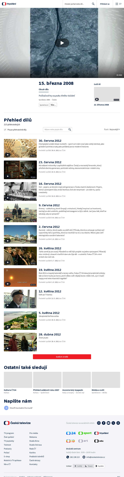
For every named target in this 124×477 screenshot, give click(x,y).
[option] (78, 466)
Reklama (33, 437)
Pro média (33, 433)
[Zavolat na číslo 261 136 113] (73, 457)
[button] (62, 43)
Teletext (7, 445)
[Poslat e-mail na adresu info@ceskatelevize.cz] (93, 457)
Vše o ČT (7, 464)
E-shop (7, 456)
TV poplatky (9, 441)
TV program (9, 433)
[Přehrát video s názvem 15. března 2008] (62, 43)
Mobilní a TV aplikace (12, 460)
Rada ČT (32, 448)
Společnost (43, 104)
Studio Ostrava (35, 445)
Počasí (6, 452)
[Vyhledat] (70, 129)
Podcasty (8, 448)
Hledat (92, 4)
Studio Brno (34, 441)
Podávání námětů (36, 456)
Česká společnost (56, 104)
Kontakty (33, 464)
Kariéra (32, 452)
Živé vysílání (9, 437)
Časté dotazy (34, 460)
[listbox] (89, 466)
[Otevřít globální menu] (118, 4)
